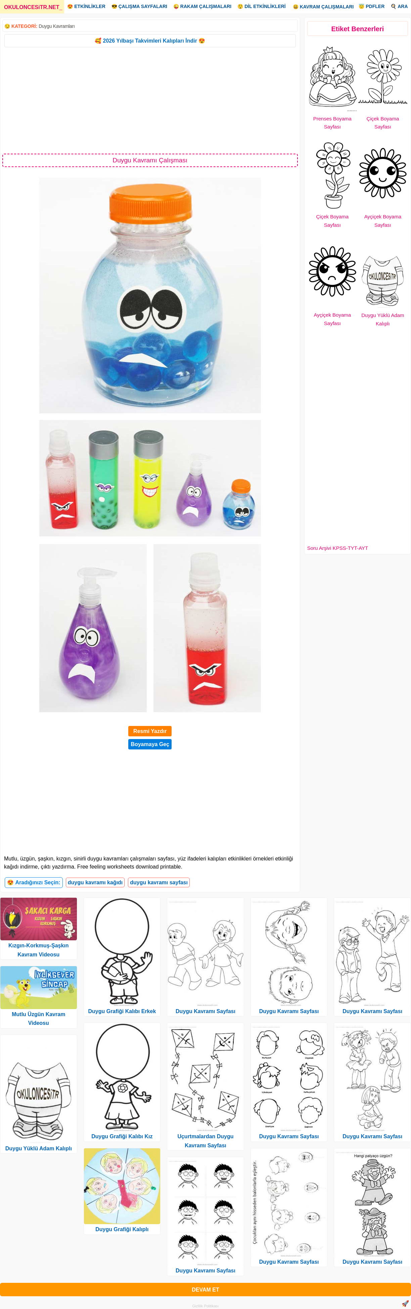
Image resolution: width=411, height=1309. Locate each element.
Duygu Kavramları (57, 26)
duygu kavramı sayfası (159, 882)
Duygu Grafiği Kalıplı (121, 1229)
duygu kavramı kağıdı (95, 882)
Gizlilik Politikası (205, 1306)
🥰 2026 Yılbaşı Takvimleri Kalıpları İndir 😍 (150, 41)
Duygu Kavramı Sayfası (205, 1011)
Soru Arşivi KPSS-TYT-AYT (337, 548)
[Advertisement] (150, 100)
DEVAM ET (205, 1290)
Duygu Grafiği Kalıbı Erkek (122, 1011)
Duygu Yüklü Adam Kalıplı (38, 1148)
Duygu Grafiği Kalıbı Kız (121, 1136)
